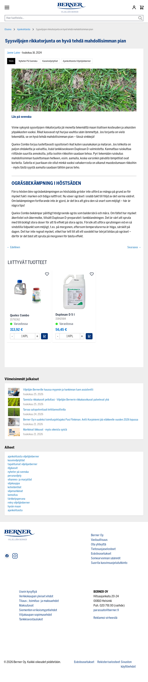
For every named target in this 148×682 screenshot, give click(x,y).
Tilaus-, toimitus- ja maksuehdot (39, 601)
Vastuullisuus (99, 540)
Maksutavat (26, 605)
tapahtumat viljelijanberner (22, 464)
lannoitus (13, 495)
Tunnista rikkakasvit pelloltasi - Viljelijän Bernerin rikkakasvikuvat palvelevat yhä (66, 399)
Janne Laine (14, 52)
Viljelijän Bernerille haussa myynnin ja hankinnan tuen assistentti (58, 389)
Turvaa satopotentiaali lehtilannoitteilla (44, 409)
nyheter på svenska (28, 61)
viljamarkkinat (15, 491)
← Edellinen (13, 247)
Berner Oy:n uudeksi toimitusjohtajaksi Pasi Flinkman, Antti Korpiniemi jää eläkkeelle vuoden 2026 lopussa (80, 419)
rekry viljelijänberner (19, 502)
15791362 (15, 319)
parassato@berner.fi (106, 610)
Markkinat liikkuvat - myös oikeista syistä (45, 429)
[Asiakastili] (134, 7)
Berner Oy (97, 535)
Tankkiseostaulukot (31, 619)
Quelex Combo (19, 315)
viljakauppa (14, 483)
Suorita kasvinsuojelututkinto (109, 563)
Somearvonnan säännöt (105, 558)
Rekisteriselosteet (108, 662)
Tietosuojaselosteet (103, 549)
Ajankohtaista (23, 29)
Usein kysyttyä (28, 591)
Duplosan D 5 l (65, 314)
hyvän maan (14, 506)
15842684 (61, 318)
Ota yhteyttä (98, 544)
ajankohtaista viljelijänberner (77, 61)
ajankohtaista (15, 510)
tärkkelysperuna (16, 498)
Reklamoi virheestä (105, 618)
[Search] (140, 15)
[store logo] (70, 8)
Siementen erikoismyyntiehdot (38, 610)
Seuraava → (134, 247)
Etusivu (8, 29)
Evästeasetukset (101, 553)
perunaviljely (14, 475)
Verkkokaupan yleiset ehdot (36, 596)
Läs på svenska (21, 117)
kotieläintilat (14, 487)
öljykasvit (13, 468)
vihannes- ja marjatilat (20, 479)
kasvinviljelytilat (50, 61)
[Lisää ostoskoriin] (44, 336)
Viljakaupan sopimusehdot (35, 614)
